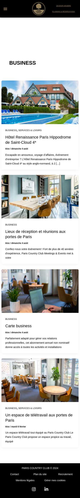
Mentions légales (25, 480)
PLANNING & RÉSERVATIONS (63, 11)
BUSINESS (11, 130)
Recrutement (65, 474)
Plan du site (40, 474)
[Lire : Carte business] (40, 290)
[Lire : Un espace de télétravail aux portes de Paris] (40, 380)
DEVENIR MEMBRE (63, 6)
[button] (5, 9)
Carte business (18, 326)
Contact (14, 474)
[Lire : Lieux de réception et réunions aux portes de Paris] (40, 196)
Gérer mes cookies (54, 480)
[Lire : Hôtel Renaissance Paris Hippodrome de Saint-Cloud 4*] (40, 102)
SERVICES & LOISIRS (30, 130)
